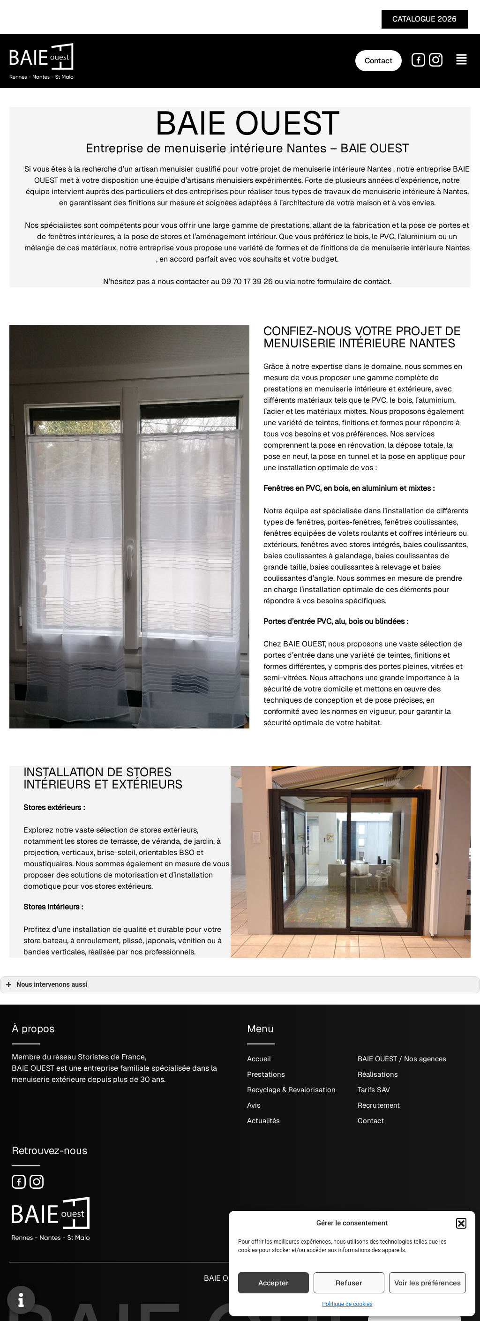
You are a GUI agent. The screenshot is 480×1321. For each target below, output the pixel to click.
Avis (254, 1105)
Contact (371, 1121)
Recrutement (379, 1105)
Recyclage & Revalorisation (291, 1090)
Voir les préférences (427, 1282)
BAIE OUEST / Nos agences (402, 1059)
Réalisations (378, 1074)
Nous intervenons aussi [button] (46, 985)
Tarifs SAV (374, 1090)
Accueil (259, 1059)
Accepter (273, 1282)
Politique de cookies (347, 1304)
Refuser (349, 1282)
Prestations (266, 1074)
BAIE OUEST (223, 1278)
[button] (461, 1223)
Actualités (263, 1121)
